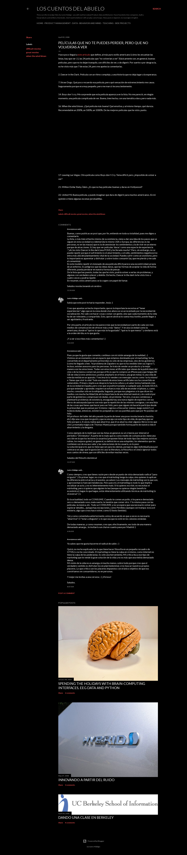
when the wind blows (36, 56)
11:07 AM (71, 462)
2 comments (70, 693)
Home (40, 23)
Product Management (58, 23)
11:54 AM (71, 290)
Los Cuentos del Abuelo (70, 8)
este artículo (84, 54)
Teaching (108, 23)
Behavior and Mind (90, 23)
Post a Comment (66, 593)
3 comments (70, 785)
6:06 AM (70, 531)
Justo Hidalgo (72, 298)
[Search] (157, 8)
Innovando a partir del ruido (86, 780)
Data (75, 23)
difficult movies (33, 48)
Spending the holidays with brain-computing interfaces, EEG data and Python (101, 685)
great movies (32, 52)
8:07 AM (70, 587)
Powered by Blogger (93, 841)
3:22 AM (70, 343)
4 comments (70, 823)
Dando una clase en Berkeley (86, 817)
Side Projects (122, 23)
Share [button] (29, 37)
